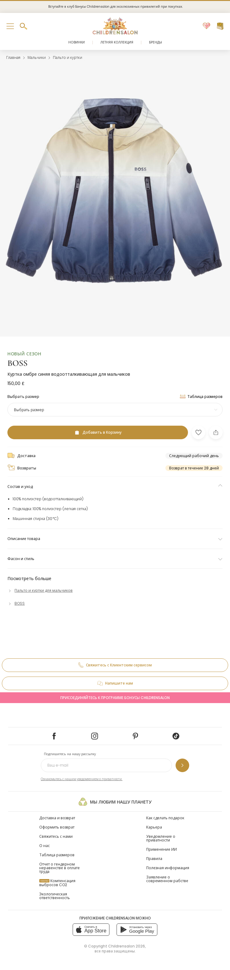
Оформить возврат (57, 827)
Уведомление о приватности (160, 838)
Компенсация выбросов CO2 (57, 882)
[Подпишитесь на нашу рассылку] (182, 765)
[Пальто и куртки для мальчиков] (40, 590)
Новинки (76, 42)
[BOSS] (16, 603)
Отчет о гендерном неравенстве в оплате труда (59, 868)
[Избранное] (206, 26)
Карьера (154, 827)
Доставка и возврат (57, 818)
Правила (154, 858)
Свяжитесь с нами (56, 836)
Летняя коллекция (116, 42)
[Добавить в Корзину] (97, 432)
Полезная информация (167, 867)
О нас (44, 845)
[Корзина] (220, 26)
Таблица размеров (57, 854)
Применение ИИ (161, 849)
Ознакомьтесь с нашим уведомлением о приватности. (81, 779)
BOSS (17, 363)
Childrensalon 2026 (126, 946)
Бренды (155, 42)
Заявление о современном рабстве (167, 878)
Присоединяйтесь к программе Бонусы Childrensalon (115, 697)
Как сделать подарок (165, 818)
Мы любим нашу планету (115, 801)
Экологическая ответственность (54, 895)
